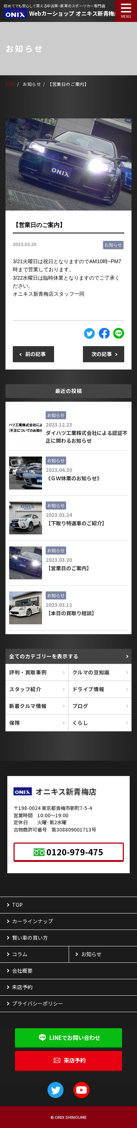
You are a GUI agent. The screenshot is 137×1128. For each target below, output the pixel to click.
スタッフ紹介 (25, 689)
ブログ (80, 705)
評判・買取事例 (27, 672)
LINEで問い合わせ (74, 1037)
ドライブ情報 (88, 689)
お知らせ (113, 244)
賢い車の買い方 (30, 937)
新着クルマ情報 (27, 705)
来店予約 (74, 1060)
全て (44, 656)
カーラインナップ (32, 921)
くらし (80, 722)
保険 (14, 722)
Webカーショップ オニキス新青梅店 (74, 13)
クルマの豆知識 (91, 672)
